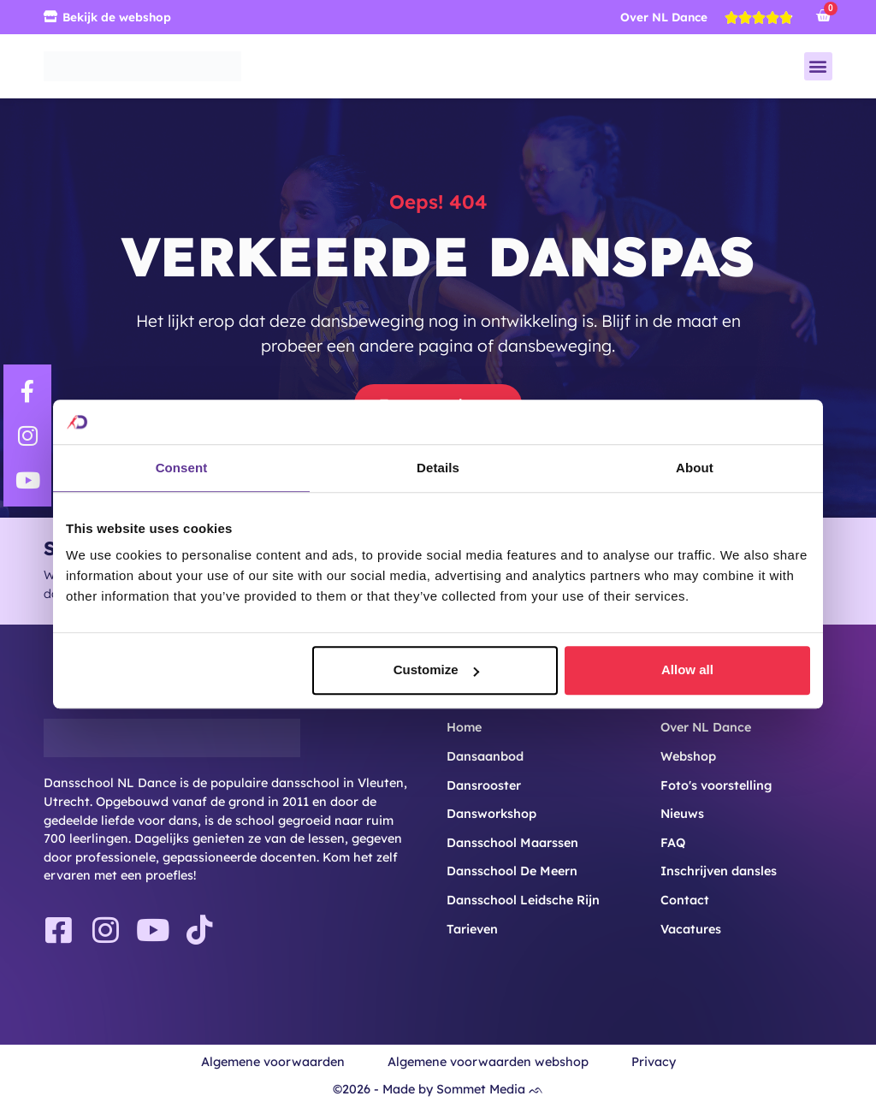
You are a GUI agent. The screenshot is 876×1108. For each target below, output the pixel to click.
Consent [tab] (182, 467)
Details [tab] (438, 467)
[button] (818, 66)
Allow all (687, 670)
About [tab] (694, 467)
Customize (436, 670)
